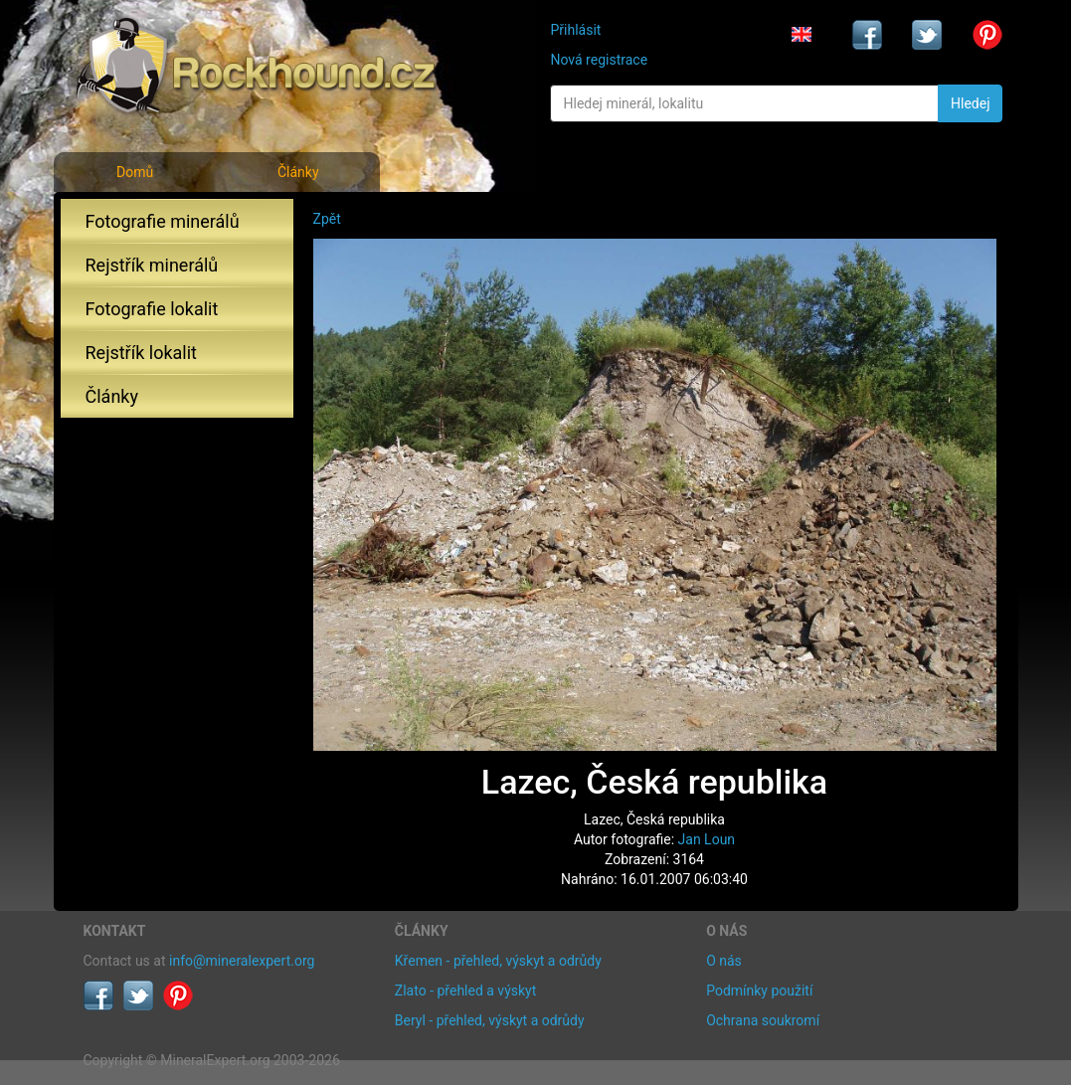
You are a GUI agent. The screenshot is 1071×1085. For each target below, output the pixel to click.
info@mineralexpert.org (241, 961)
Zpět (327, 219)
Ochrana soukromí (762, 1020)
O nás (724, 961)
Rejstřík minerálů (152, 265)
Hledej (970, 103)
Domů (134, 172)
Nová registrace (598, 60)
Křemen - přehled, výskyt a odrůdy (498, 961)
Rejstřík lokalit (141, 352)
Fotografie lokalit (152, 308)
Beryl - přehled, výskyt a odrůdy (490, 1020)
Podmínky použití (759, 990)
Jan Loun (707, 839)
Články (298, 172)
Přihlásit (575, 30)
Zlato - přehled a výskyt (465, 990)
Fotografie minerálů (163, 221)
